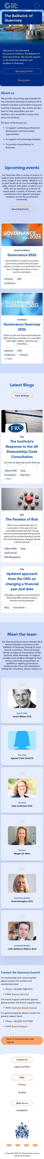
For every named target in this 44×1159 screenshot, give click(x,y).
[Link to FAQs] (22, 1077)
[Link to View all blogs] (22, 395)
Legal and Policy (22, 1066)
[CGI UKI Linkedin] (9, 1145)
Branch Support (19, 1026)
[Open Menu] (37, 5)
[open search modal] (23, 6)
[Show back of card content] (22, 684)
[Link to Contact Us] (22, 1059)
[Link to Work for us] (22, 1103)
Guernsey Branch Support (24, 1007)
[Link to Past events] (22, 80)
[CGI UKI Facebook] (17, 1145)
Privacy (22, 1084)
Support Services (20, 994)
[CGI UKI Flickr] (35, 1145)
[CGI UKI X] (26, 1145)
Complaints (22, 1110)
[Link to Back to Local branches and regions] (22, 1040)
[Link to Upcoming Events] (22, 209)
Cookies (22, 1092)
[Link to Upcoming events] (22, 71)
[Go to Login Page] (30, 6)
